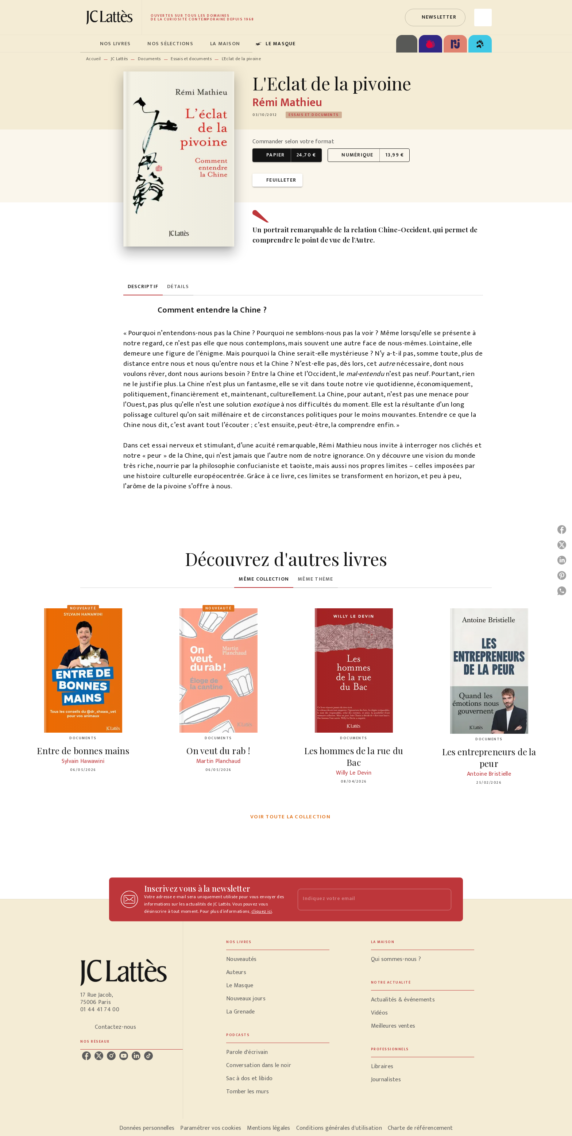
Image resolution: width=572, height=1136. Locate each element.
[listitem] (86, 1056)
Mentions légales (268, 1128)
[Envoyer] (442, 899)
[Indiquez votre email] (365, 899)
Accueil (93, 58)
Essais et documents (191, 58)
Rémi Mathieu (287, 102)
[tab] (88, 44)
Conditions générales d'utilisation (339, 1128)
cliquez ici (261, 911)
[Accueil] (111, 17)
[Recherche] (483, 17)
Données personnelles (146, 1128)
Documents (149, 58)
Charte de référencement (420, 1128)
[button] (435, 17)
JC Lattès (119, 58)
